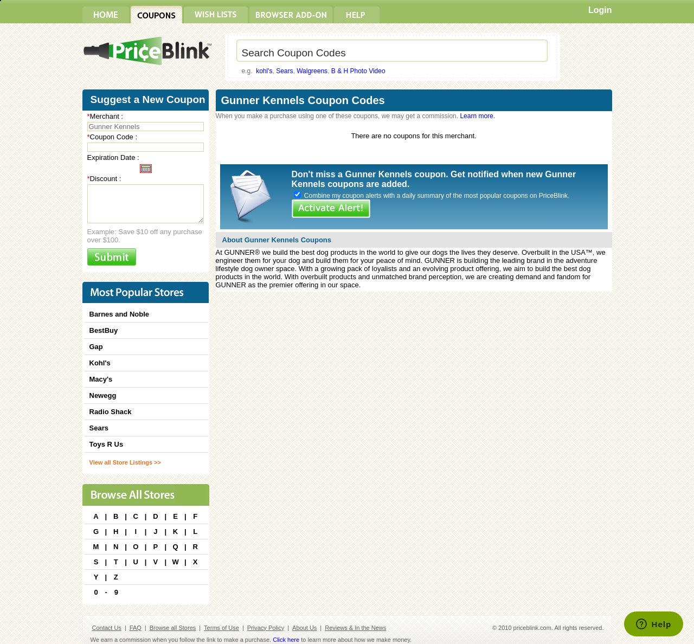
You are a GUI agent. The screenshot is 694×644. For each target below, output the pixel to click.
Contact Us (106, 627)
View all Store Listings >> (125, 462)
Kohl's (100, 363)
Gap (96, 347)
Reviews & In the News (355, 627)
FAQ (136, 627)
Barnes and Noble (119, 314)
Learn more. (477, 116)
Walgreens (312, 71)
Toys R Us (106, 444)
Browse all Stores (173, 627)
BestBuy (103, 330)
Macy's (101, 379)
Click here (286, 639)
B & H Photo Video (358, 71)
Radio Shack (110, 412)
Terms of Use (221, 627)
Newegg (103, 395)
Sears (284, 71)
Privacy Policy (265, 627)
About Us (304, 627)
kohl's (264, 71)
